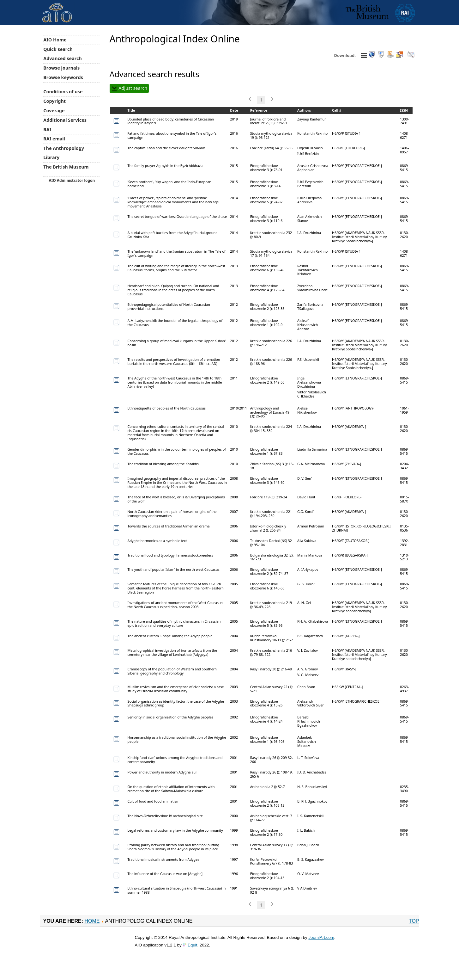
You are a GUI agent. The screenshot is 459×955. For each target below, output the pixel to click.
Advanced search (62, 58)
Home (92, 921)
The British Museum (65, 167)
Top (414, 921)
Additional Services (65, 120)
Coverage (53, 111)
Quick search (58, 49)
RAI (47, 129)
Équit (192, 945)
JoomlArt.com (321, 937)
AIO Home (54, 40)
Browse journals (61, 68)
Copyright (54, 101)
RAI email (54, 139)
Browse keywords (63, 77)
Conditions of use (62, 92)
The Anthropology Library (63, 152)
